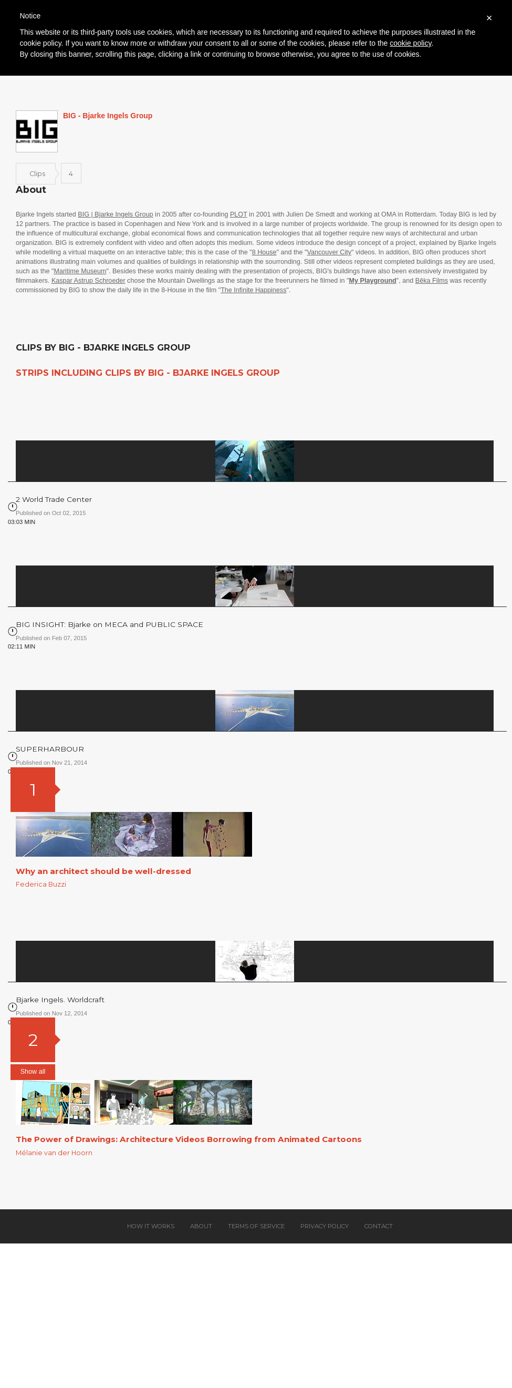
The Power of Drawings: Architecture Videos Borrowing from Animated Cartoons (189, 1139)
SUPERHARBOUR (50, 749)
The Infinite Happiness (253, 290)
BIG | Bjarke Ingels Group (115, 214)
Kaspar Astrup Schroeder (88, 280)
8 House (264, 252)
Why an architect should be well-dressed (103, 871)
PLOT (238, 214)
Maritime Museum (80, 271)
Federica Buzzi (41, 884)
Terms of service (256, 1226)
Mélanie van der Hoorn (54, 1153)
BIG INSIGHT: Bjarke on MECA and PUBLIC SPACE (109, 624)
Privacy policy (324, 1226)
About (201, 1226)
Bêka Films (431, 280)
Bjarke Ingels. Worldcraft (60, 999)
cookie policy (410, 43)
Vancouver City (329, 252)
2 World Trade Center (54, 499)
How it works (150, 1226)
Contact (378, 1226)
